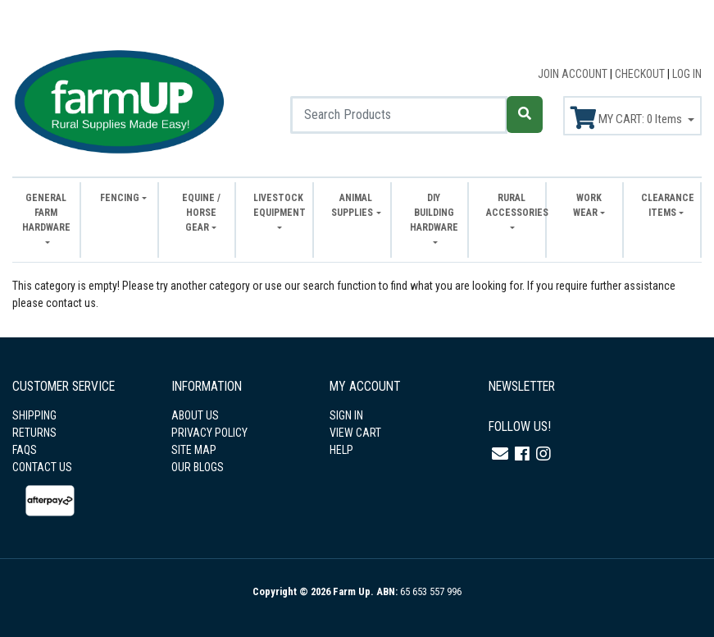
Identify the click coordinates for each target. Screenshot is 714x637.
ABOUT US (195, 415)
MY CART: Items (627, 118)
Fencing (119, 198)
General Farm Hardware (46, 212)
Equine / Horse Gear (201, 212)
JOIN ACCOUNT (574, 73)
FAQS (24, 449)
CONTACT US (42, 467)
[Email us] (500, 454)
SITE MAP (193, 449)
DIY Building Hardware (434, 212)
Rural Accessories (511, 205)
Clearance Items (666, 205)
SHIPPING (34, 415)
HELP (341, 449)
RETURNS (34, 432)
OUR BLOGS (197, 467)
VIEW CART (355, 432)
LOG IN (687, 73)
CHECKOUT (641, 73)
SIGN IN (346, 415)
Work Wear (587, 205)
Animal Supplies (352, 205)
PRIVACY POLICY (209, 432)
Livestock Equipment (278, 205)
